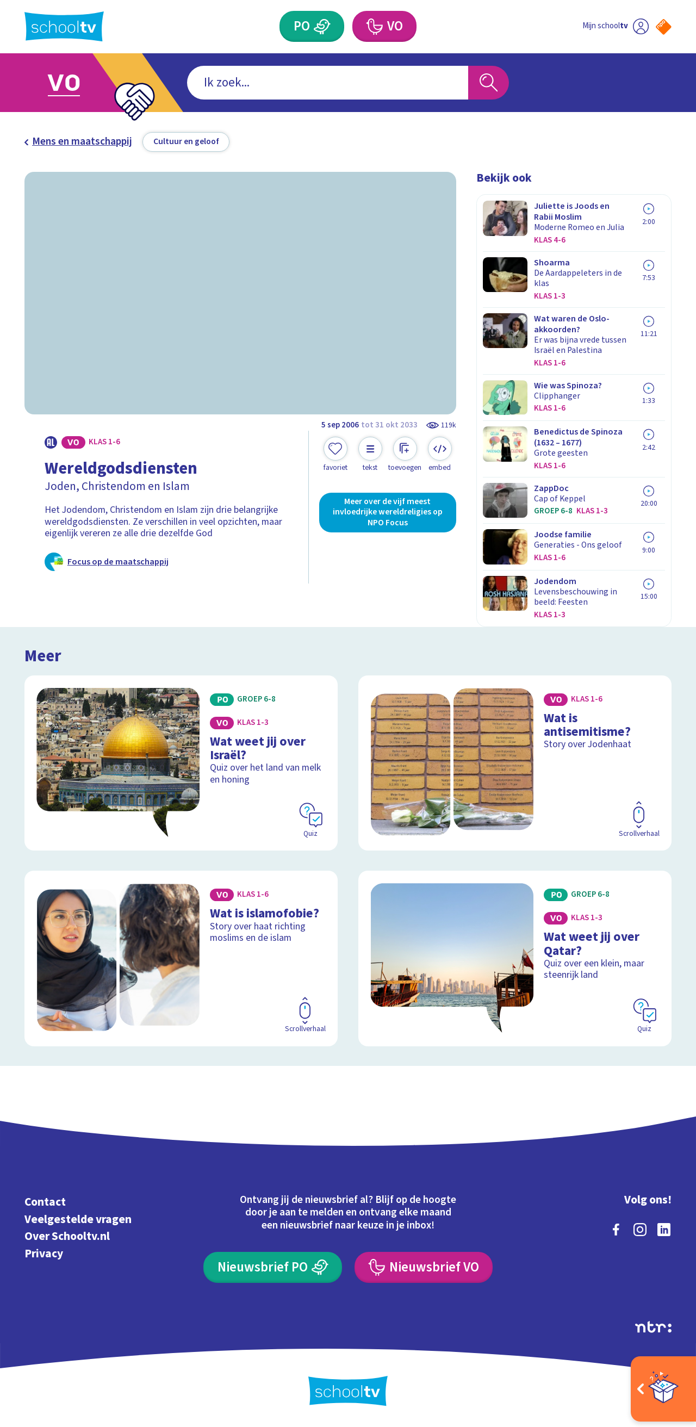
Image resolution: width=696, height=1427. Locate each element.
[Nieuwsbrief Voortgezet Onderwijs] (424, 1267)
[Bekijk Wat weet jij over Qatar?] (515, 958)
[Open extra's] (663, 1389)
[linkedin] (664, 1230)
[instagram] (640, 1230)
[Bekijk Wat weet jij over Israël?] (181, 763)
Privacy (43, 1253)
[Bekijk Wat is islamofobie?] (181, 958)
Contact (45, 1202)
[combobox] (327, 83)
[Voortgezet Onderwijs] (384, 26)
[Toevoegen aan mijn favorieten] (335, 455)
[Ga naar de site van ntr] (653, 1327)
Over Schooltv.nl (67, 1236)
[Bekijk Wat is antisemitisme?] (515, 763)
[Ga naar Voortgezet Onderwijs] (77, 82)
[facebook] (616, 1230)
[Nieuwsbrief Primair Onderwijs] (272, 1267)
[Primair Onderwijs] (311, 26)
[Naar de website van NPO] (663, 26)
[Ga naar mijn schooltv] (615, 26)
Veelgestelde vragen (78, 1219)
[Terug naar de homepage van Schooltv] (64, 26)
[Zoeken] (488, 83)
